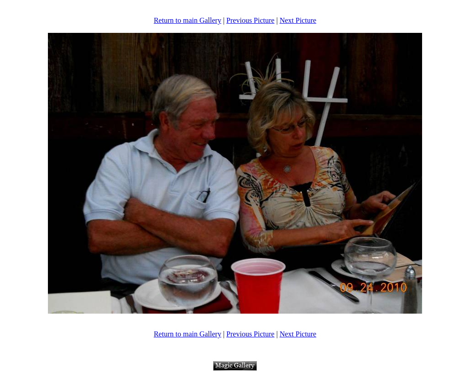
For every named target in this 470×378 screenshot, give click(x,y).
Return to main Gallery (187, 20)
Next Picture (298, 20)
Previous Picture (250, 20)
